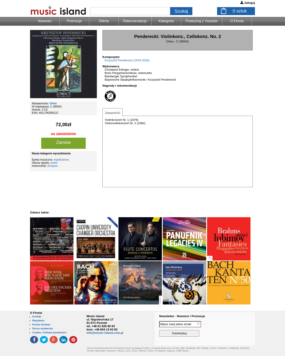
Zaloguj (249, 2)
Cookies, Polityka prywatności (49, 332)
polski (54, 162)
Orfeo (53, 103)
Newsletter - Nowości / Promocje (182, 316)
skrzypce (52, 165)
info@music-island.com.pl (105, 332)
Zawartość (112, 113)
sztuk (240, 10)
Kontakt (36, 316)
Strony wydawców (42, 328)
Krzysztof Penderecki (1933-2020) (127, 60)
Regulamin (38, 320)
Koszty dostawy (41, 324)
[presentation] (236, 330)
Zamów (63, 142)
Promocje (74, 21)
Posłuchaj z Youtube (201, 21)
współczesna (61, 159)
